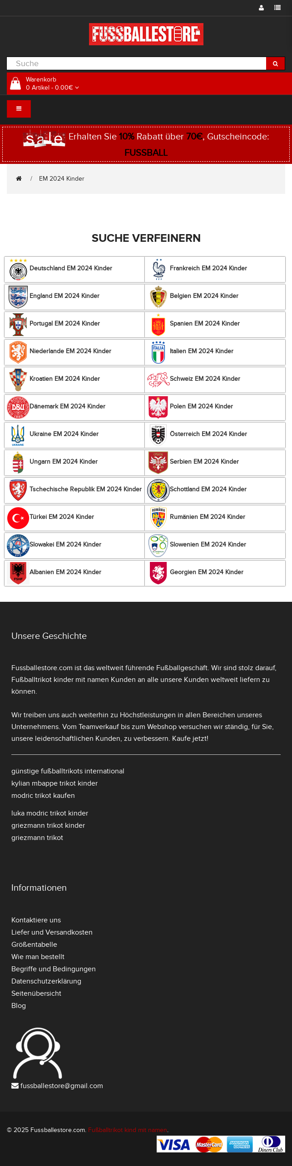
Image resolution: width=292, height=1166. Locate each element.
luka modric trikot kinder (49, 813)
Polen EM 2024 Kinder (190, 407)
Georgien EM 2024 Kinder (195, 573)
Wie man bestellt (37, 956)
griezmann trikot (37, 837)
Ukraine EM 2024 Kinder (53, 435)
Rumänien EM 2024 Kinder (196, 518)
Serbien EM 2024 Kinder (193, 462)
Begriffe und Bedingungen (53, 969)
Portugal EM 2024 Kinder (53, 324)
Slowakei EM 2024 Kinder (54, 545)
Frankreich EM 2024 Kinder (197, 269)
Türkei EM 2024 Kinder (50, 518)
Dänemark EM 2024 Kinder (56, 407)
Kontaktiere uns (36, 920)
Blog (18, 1005)
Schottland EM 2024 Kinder (197, 490)
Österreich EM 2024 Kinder (197, 435)
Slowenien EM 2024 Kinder (196, 545)
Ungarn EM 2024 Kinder (52, 462)
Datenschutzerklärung (46, 981)
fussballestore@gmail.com (61, 1085)
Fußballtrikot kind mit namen (127, 1130)
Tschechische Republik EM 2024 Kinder (74, 490)
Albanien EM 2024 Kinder (54, 573)
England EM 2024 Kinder (53, 297)
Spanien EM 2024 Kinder (193, 324)
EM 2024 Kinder (61, 178)
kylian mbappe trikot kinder (54, 783)
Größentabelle (34, 944)
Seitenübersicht (36, 993)
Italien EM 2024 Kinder (190, 352)
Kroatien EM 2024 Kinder (53, 380)
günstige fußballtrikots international (67, 771)
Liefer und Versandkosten (52, 932)
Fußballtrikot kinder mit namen (60, 679)
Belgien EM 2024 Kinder (192, 297)
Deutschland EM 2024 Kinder (59, 269)
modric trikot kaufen (43, 795)
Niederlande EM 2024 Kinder (59, 352)
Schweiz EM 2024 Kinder (193, 380)
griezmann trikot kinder (48, 825)
